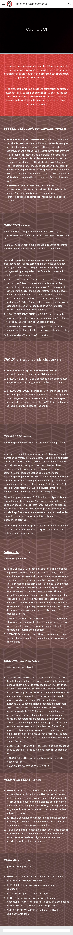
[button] (3, 4)
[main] (36, 27)
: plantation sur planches (32, 359)
